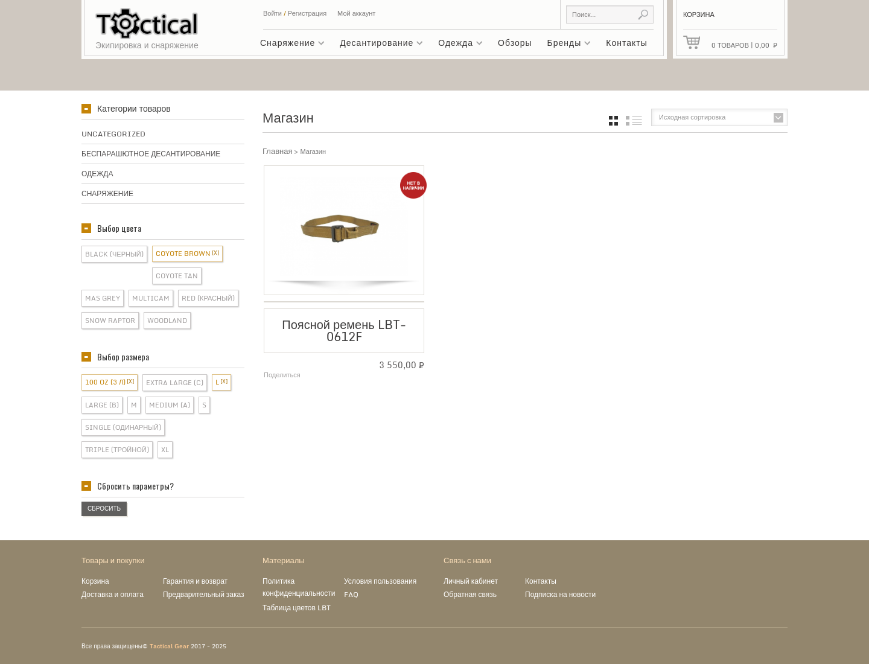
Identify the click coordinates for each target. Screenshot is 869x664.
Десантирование (378, 44)
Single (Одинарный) (123, 427)
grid (613, 121)
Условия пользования (380, 581)
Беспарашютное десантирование (150, 153)
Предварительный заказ (203, 594)
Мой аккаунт (356, 13)
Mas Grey (102, 298)
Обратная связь (470, 594)
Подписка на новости (560, 594)
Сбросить (104, 508)
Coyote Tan (177, 275)
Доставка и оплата (112, 594)
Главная (277, 151)
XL (165, 449)
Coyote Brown (183, 253)
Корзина (95, 581)
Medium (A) (169, 405)
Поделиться (282, 374)
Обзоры (515, 42)
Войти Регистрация (294, 13)
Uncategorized (113, 133)
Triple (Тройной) (117, 449)
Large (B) (102, 405)
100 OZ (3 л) (105, 382)
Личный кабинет (471, 581)
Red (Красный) (208, 298)
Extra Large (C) (174, 382)
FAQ (351, 594)
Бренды (566, 44)
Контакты (626, 42)
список (634, 121)
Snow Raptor (110, 320)
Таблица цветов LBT (297, 607)
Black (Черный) (114, 254)
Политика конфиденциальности (299, 587)
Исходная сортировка (692, 117)
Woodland (167, 320)
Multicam (151, 298)
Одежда (457, 44)
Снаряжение (289, 44)
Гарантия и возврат (195, 581)
